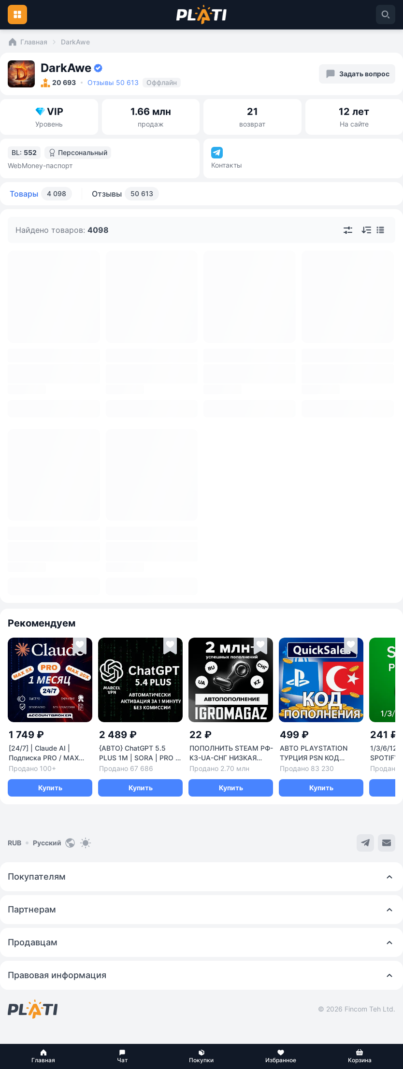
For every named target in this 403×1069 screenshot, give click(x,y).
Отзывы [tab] (125, 193)
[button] (43, 1056)
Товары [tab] (41, 193)
